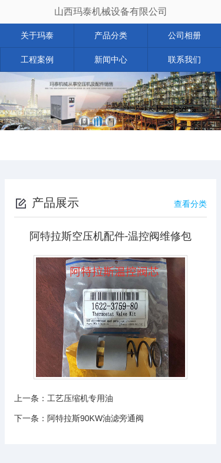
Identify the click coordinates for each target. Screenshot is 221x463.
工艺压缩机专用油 (80, 398)
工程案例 (37, 59)
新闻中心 (110, 59)
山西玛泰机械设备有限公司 (110, 11)
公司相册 (184, 35)
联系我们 (184, 59)
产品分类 (110, 35)
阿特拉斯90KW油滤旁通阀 (95, 418)
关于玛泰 (37, 35)
